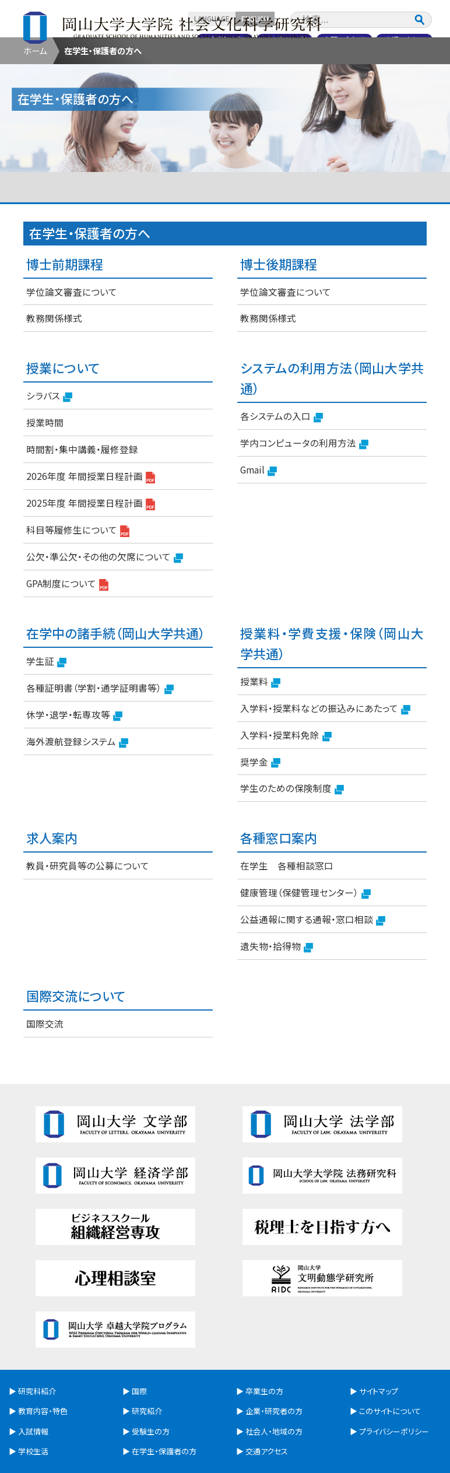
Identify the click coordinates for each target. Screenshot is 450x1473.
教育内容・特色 (118, 67)
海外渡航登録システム (77, 806)
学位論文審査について (71, 356)
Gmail (258, 535)
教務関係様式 (54, 383)
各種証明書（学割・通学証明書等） (100, 753)
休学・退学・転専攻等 (74, 780)
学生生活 (260, 67)
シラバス (49, 461)
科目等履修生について (77, 595)
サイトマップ (378, 1333)
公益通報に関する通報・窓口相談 (312, 985)
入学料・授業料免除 (286, 800)
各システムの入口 (281, 482)
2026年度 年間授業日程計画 (90, 542)
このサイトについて (390, 1353)
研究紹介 (403, 67)
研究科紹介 (47, 67)
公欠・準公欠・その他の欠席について (104, 622)
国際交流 (332, 67)
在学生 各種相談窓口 (286, 930)
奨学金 (260, 827)
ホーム (35, 116)
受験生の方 (54, 91)
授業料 (260, 746)
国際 (139, 1333)
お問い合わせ (342, 38)
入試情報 (189, 67)
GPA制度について (67, 648)
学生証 (46, 726)
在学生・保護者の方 (139, 91)
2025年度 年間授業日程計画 (90, 569)
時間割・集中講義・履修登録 (82, 514)
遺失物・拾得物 (276, 1012)
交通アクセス (403, 38)
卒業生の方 (225, 91)
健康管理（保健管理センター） (305, 958)
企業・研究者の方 (310, 91)
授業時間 (45, 487)
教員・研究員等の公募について (87, 930)
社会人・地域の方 (395, 91)
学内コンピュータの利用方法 (304, 508)
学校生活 (33, 1393)
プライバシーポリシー (394, 1373)
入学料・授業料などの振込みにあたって (325, 773)
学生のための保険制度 (292, 854)
